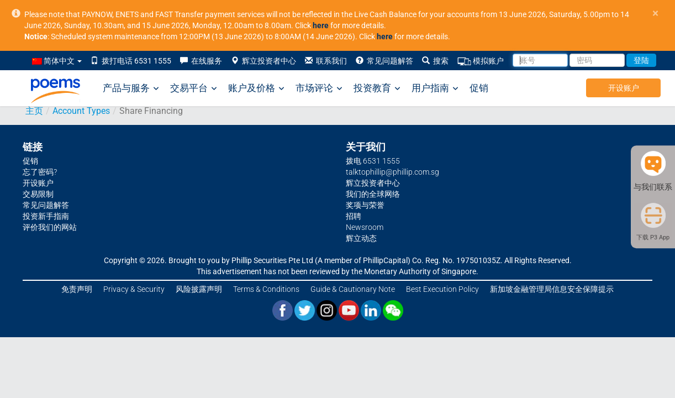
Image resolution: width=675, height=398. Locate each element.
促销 (479, 87)
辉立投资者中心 (263, 60)
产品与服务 (131, 88)
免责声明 (76, 289)
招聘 (353, 216)
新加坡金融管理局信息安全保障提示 (552, 289)
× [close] (655, 13)
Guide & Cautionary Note (352, 289)
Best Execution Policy (442, 289)
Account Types (81, 111)
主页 (34, 111)
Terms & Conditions (266, 289)
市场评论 (319, 88)
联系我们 (326, 60)
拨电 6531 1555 (373, 160)
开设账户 (623, 87)
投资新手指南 (46, 216)
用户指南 (435, 88)
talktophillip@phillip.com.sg (392, 171)
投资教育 (377, 88)
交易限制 (38, 194)
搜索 (435, 60)
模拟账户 (480, 61)
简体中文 (57, 60)
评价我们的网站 (50, 227)
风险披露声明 (199, 289)
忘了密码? (40, 171)
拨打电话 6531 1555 (131, 60)
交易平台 (193, 88)
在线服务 (201, 60)
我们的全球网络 (373, 194)
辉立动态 (361, 238)
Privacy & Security (134, 289)
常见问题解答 (384, 60)
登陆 (641, 60)
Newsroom (364, 227)
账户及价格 (256, 88)
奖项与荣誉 (365, 205)
